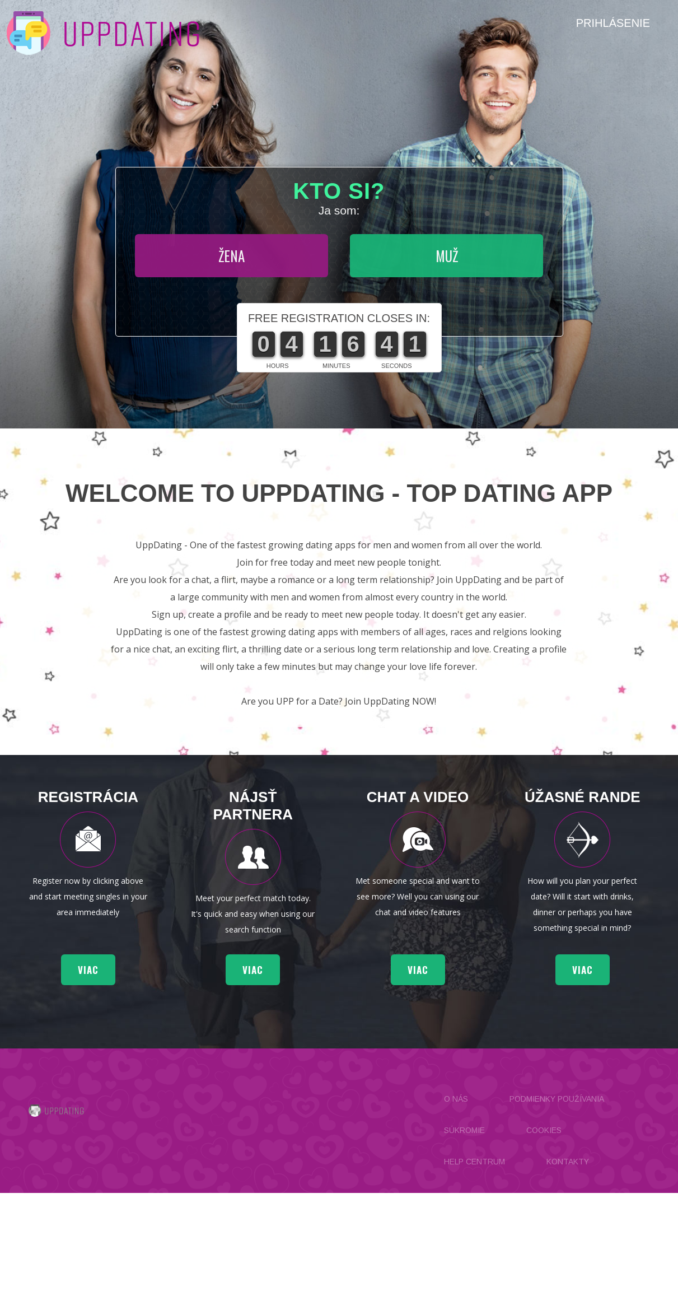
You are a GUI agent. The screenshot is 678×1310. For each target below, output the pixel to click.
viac (88, 970)
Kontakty (567, 1161)
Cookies (544, 1130)
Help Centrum (474, 1161)
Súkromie (464, 1130)
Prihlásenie (613, 23)
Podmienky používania (556, 1098)
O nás (456, 1098)
